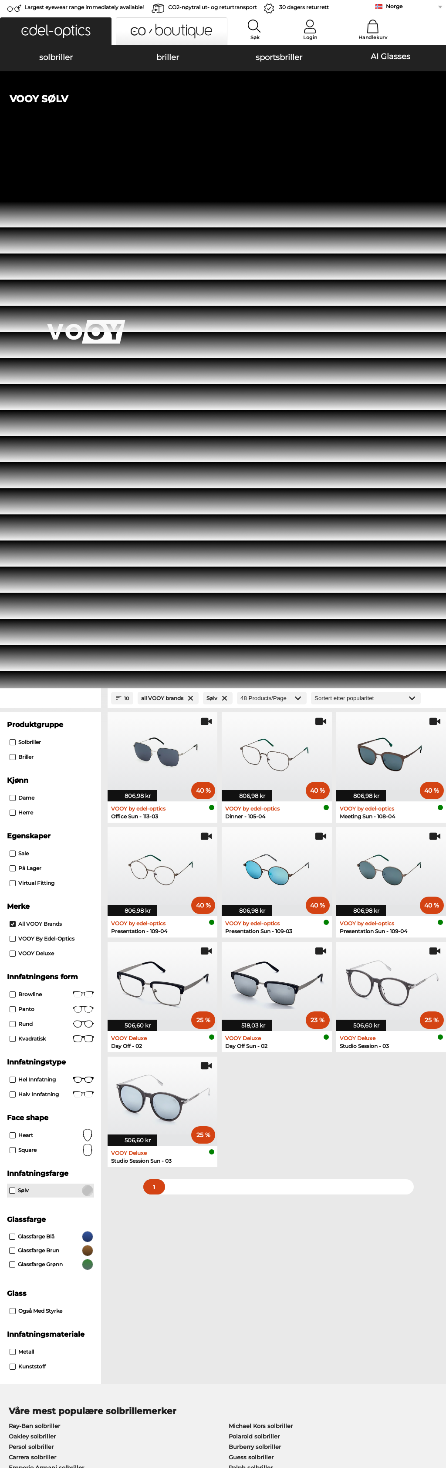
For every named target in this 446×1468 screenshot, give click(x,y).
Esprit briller (242, 1020)
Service (161, 1237)
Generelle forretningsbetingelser (52, 1415)
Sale (19, 343)
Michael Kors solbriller (261, 915)
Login (310, 37)
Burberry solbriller (255, 936)
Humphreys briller (35, 1031)
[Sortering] (365, 187)
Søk (255, 37)
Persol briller (243, 1010)
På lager (25, 357)
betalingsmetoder (176, 1251)
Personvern (120, 1415)
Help (303, 1237)
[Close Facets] (50, 187)
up (435, 1415)
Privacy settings (28, 1251)
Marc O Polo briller (35, 1020)
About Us (20, 1237)
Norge (394, 6)
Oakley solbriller (32, 925)
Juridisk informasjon (35, 1426)
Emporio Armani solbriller (46, 957)
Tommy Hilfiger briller (256, 1041)
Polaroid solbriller (254, 925)
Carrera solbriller (32, 946)
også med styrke (36, 800)
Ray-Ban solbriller (34, 915)
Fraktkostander (172, 1261)
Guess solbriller (251, 946)
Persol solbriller (31, 936)
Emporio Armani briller (42, 1041)
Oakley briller (28, 1010)
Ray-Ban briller (30, 999)
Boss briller (241, 1031)
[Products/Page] (271, 187)
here (229, 1141)
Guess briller (243, 999)
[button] (56, 31)
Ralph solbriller (251, 957)
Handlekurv (372, 37)
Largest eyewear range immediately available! (84, 7)
